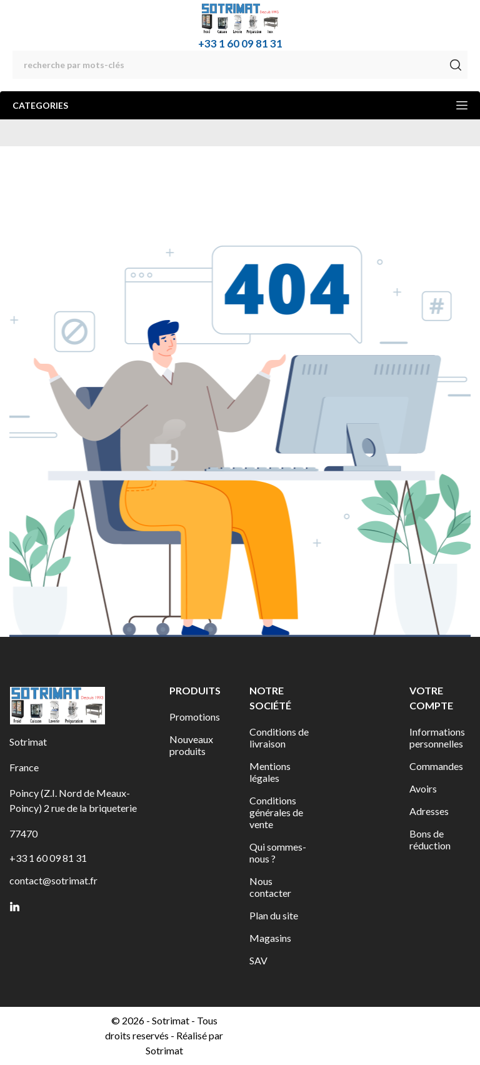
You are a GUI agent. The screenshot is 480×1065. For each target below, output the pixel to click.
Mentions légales (270, 772)
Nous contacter (270, 887)
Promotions (194, 716)
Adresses (429, 811)
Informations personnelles (437, 737)
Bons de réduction (430, 839)
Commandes (436, 766)
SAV (258, 960)
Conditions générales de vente (276, 812)
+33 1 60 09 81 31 (240, 43)
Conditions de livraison (279, 737)
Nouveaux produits (191, 745)
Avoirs (423, 788)
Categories (240, 105)
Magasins (270, 938)
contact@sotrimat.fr (53, 880)
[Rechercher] (240, 65)
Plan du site (273, 915)
